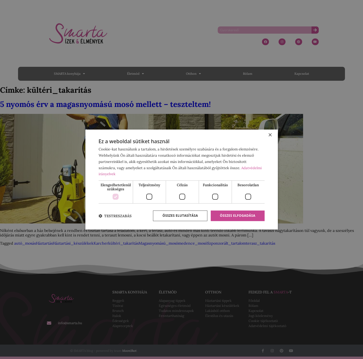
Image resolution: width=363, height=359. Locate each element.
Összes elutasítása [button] (178, 215)
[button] (115, 216)
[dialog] (181, 179)
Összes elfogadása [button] (237, 215)
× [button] (270, 135)
